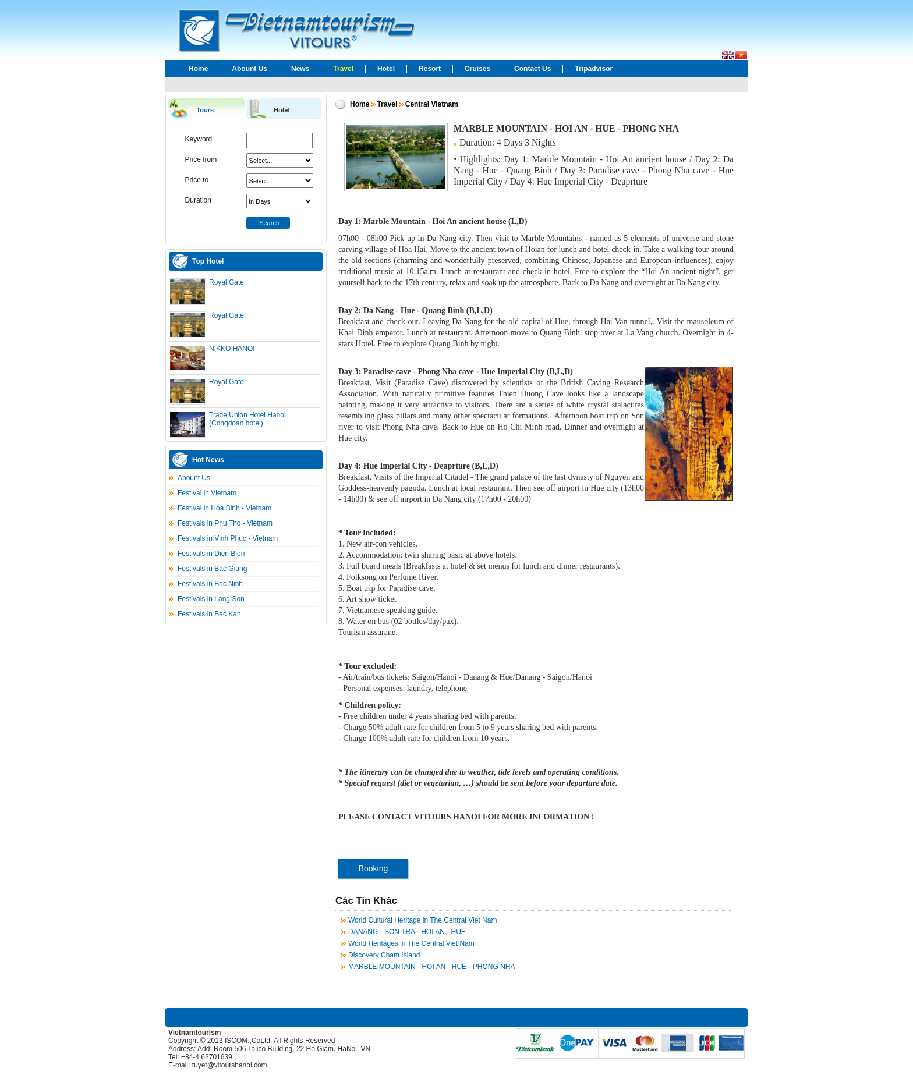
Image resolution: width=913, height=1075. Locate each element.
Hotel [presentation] (282, 110)
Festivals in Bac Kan (209, 614)
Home (198, 69)
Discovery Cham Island (384, 955)
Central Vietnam (431, 104)
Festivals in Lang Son (211, 599)
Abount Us (249, 69)
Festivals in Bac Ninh (210, 584)
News (300, 69)
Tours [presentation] (205, 110)
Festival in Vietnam (207, 493)
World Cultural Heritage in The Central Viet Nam (422, 920)
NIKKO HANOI (232, 349)
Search (269, 222)
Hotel (386, 69)
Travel (343, 69)
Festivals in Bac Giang (212, 569)
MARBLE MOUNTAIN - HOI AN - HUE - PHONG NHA (431, 967)
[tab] (206, 109)
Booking (373, 868)
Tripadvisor (594, 69)
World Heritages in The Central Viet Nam (411, 943)
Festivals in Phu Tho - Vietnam (225, 523)
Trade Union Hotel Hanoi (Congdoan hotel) (247, 419)
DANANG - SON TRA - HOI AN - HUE (407, 932)
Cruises (477, 69)
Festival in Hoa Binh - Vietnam (224, 508)
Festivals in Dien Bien (211, 553)
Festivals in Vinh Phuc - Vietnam (228, 538)
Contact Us (532, 69)
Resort (430, 69)
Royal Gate (226, 282)
